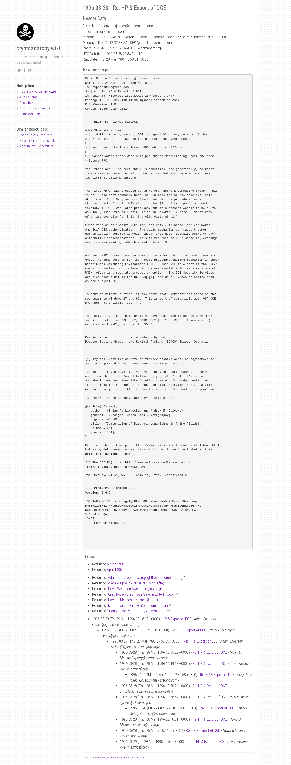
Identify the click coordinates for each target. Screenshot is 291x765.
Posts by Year (28, 103)
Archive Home (28, 97)
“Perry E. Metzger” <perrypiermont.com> (139, 611)
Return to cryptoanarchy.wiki (38, 91)
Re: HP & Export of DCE (189, 630)
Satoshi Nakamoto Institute (37, 140)
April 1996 (114, 569)
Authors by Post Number (35, 108)
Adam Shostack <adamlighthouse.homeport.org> (146, 577)
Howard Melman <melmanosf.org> (135, 600)
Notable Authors (30, 114)
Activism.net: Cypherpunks (37, 146)
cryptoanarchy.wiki (38, 48)
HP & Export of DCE (177, 619)
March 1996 (116, 564)
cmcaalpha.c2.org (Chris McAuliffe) (136, 583)
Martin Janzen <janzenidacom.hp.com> (139, 605)
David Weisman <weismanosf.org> (135, 589)
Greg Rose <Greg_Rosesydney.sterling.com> (142, 594)
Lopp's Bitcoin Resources (36, 135)
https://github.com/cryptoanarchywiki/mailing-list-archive (114, 757)
